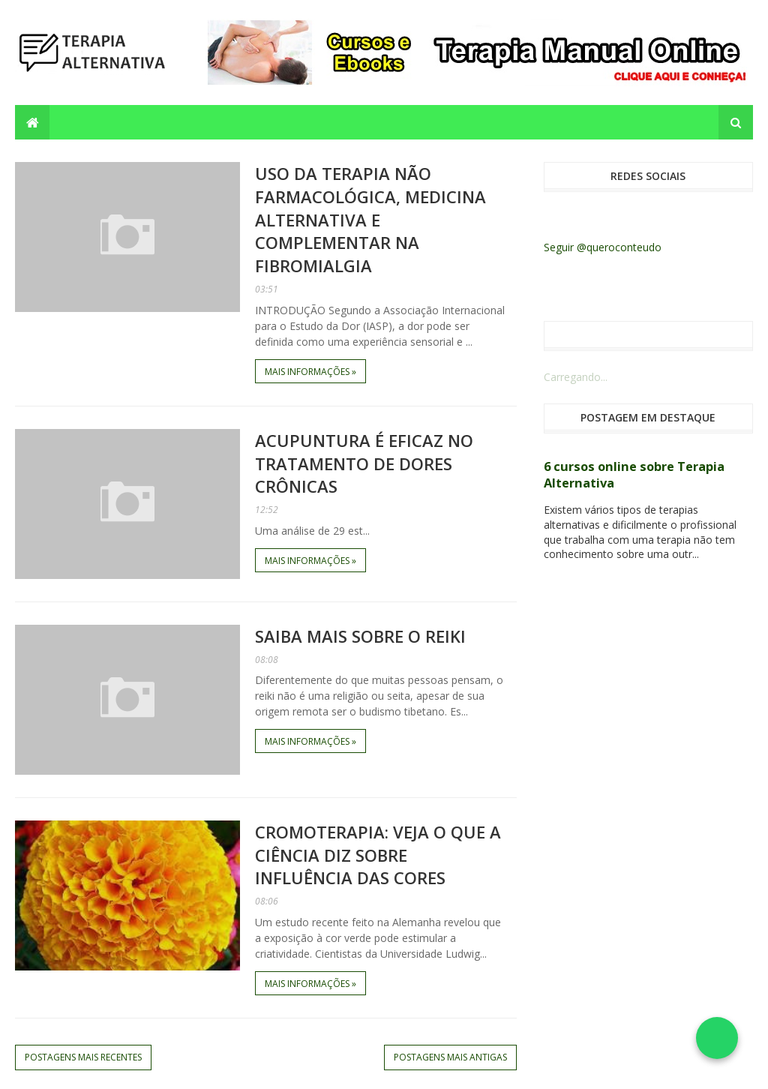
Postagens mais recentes (83, 1057)
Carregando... (576, 377)
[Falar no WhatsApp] (717, 1038)
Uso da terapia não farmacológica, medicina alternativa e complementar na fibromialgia (370, 219)
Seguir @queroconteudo (603, 247)
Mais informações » (310, 371)
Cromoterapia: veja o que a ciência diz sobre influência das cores (378, 855)
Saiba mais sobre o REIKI (360, 636)
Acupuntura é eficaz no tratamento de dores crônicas (364, 463)
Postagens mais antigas (450, 1057)
